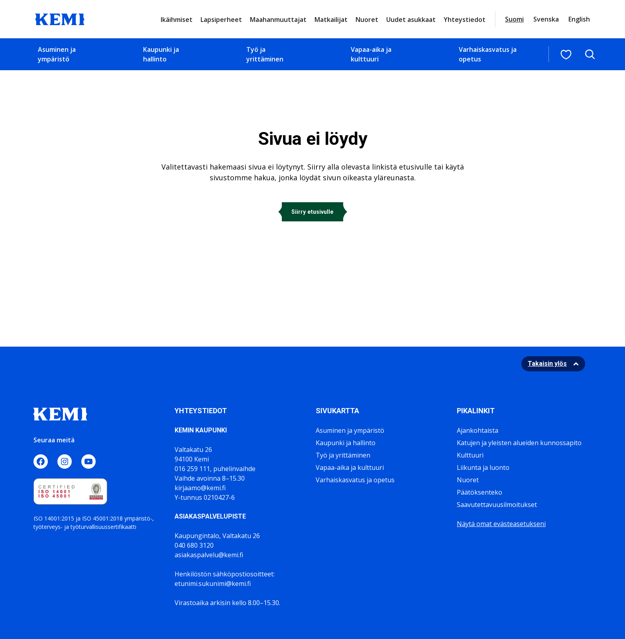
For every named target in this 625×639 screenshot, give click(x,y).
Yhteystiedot (464, 19)
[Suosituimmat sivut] (566, 54)
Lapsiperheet (221, 19)
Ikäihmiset (177, 19)
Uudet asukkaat (411, 19)
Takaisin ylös (547, 363)
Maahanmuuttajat (278, 19)
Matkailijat (331, 19)
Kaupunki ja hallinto (161, 54)
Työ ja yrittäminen (264, 54)
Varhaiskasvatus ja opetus (488, 54)
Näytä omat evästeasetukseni (501, 523)
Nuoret (367, 19)
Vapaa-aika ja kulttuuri (371, 54)
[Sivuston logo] (59, 18)
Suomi (514, 19)
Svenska (546, 19)
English (579, 19)
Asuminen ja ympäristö (57, 54)
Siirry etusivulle (312, 212)
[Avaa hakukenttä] (590, 54)
